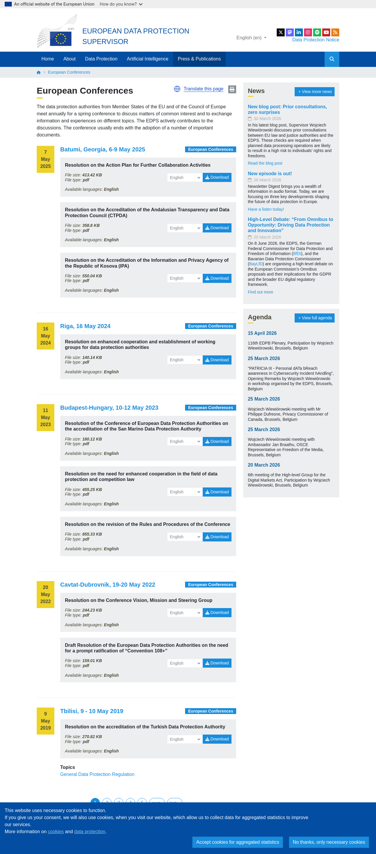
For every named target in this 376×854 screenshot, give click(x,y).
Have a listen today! (266, 209)
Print (232, 89)
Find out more (260, 292)
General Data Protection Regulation (97, 774)
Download (217, 177)
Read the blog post (265, 163)
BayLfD (256, 263)
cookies (56, 831)
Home (47, 58)
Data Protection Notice (315, 39)
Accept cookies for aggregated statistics (237, 842)
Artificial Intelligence (147, 58)
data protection (89, 831)
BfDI (297, 253)
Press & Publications (199, 58)
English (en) (249, 37)
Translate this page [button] (203, 88)
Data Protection (101, 58)
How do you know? (121, 3)
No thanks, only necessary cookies (329, 842)
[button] (177, 88)
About (69, 58)
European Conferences (210, 149)
